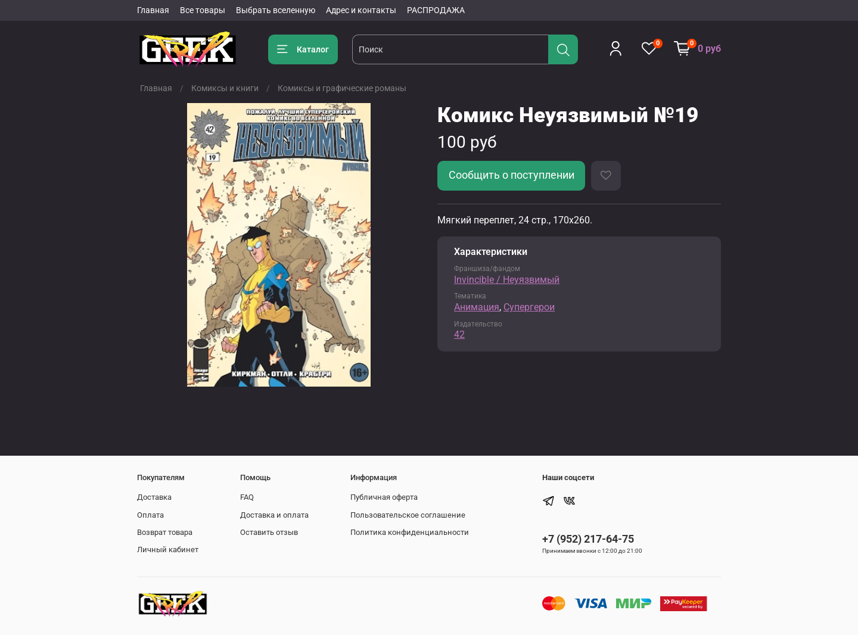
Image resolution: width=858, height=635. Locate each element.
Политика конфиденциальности (409, 532)
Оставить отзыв (269, 532)
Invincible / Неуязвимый (506, 279)
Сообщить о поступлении (511, 175)
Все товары (202, 10)
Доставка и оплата (274, 515)
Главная (153, 10)
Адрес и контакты (361, 10)
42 (459, 334)
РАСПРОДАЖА (436, 10)
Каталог (303, 49)
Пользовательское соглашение (407, 515)
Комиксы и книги (225, 88)
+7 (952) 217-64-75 (588, 539)
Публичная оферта (384, 497)
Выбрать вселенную (275, 10)
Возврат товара (164, 532)
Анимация (476, 307)
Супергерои (529, 307)
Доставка (154, 497)
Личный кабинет (167, 549)
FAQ (247, 497)
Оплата (150, 515)
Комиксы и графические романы (342, 88)
